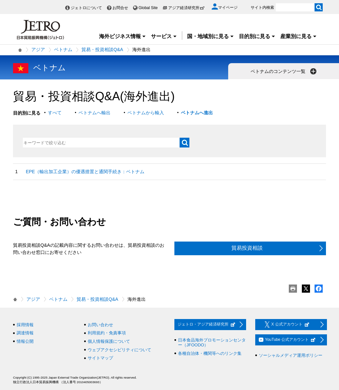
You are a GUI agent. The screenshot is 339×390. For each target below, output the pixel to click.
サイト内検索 (262, 7)
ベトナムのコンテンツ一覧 (284, 71)
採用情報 (25, 324)
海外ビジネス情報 (122, 36)
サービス (164, 36)
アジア (38, 49)
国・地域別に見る (210, 36)
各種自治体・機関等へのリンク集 (210, 353)
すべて (55, 112)
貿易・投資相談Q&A (102, 49)
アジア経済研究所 (186, 8)
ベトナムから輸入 (145, 112)
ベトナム (63, 49)
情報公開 (25, 341)
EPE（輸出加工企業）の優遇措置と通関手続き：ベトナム (85, 171)
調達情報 (25, 332)
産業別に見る (298, 36)
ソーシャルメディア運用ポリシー (290, 355)
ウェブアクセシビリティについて (119, 349)
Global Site (148, 8)
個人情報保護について (109, 341)
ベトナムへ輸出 (95, 112)
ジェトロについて (86, 8)
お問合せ (120, 8)
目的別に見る (257, 36)
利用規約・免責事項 (107, 332)
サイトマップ (100, 357)
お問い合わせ (100, 324)
